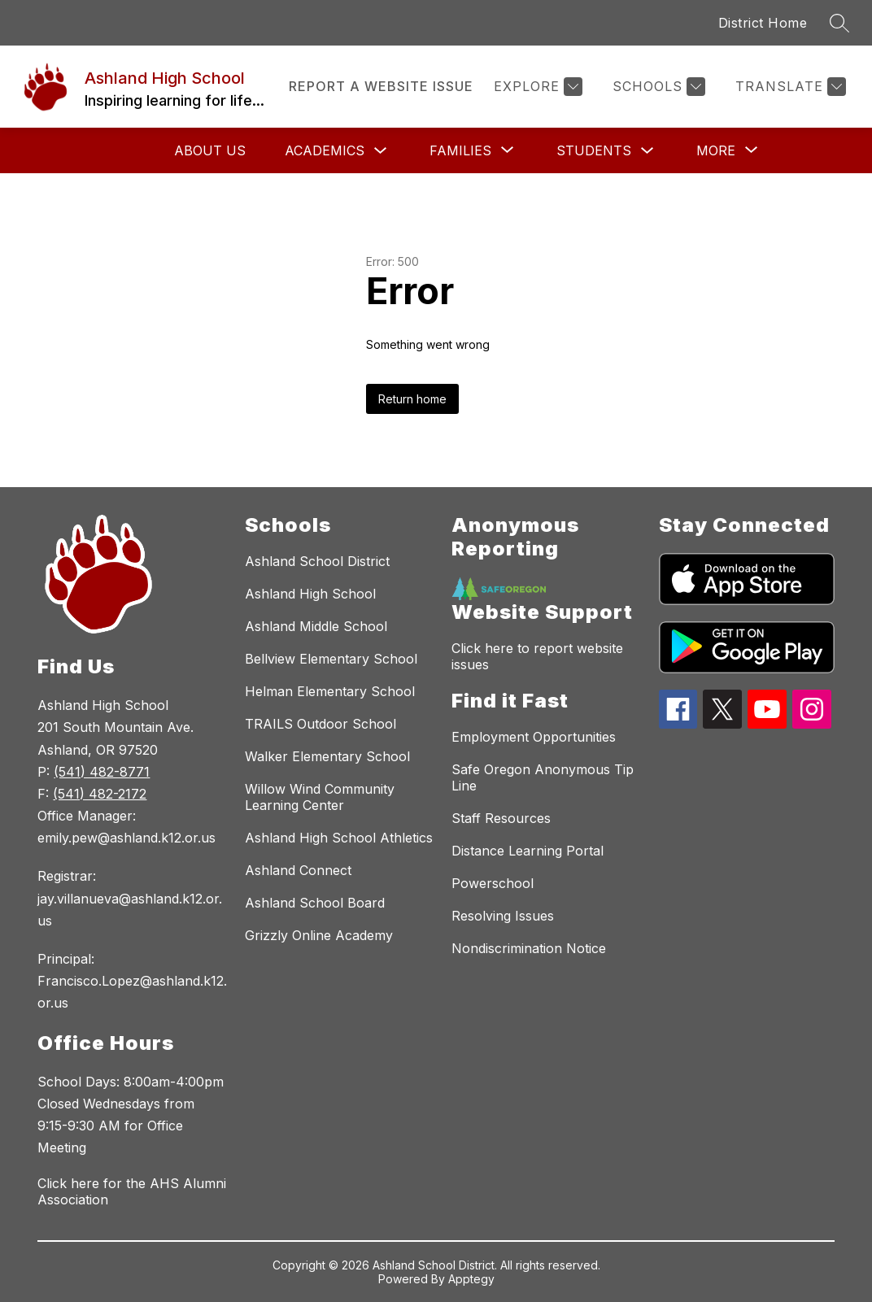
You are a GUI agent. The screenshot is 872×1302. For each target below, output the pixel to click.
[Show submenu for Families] (460, 150)
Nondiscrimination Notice (528, 948)
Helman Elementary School (330, 691)
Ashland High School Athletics (339, 838)
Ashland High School (310, 594)
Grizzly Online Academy (319, 935)
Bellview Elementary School (331, 659)
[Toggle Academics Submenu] (380, 151)
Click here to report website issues (537, 656)
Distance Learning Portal (527, 851)
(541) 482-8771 (102, 772)
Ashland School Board (315, 903)
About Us (210, 150)
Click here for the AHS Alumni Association (131, 1191)
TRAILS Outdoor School (320, 724)
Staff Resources (501, 818)
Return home (412, 399)
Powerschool (492, 883)
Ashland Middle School (316, 626)
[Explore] (536, 86)
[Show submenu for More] (715, 150)
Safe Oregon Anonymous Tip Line (542, 777)
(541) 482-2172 (99, 794)
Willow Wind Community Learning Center (320, 797)
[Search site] (839, 23)
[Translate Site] (788, 86)
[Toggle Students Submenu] (647, 151)
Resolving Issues (502, 916)
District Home (763, 23)
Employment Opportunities (533, 737)
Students (593, 150)
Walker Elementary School (327, 756)
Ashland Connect (298, 870)
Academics (324, 150)
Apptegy (471, 1279)
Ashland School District (317, 561)
